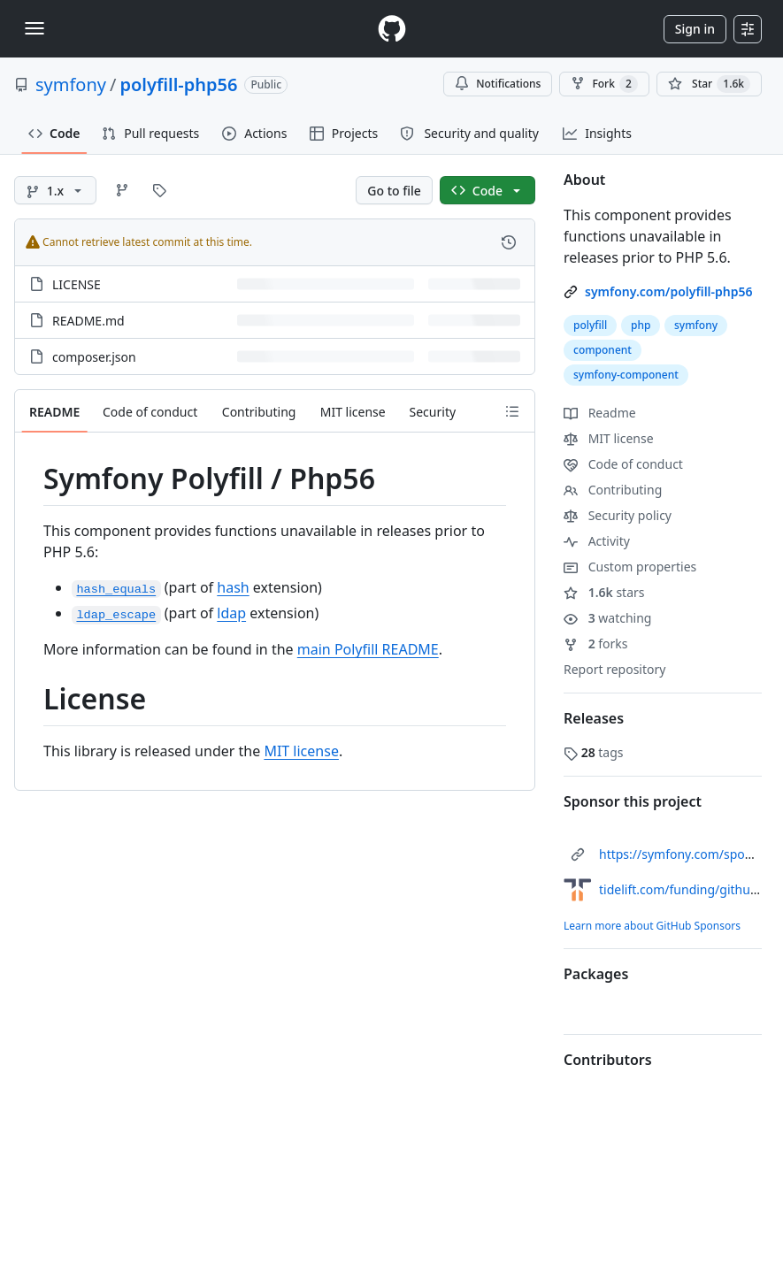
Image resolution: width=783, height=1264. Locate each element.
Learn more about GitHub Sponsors (652, 925)
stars (604, 592)
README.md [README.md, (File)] (88, 320)
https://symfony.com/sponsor (685, 854)
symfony (70, 84)
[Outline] (512, 411)
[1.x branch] (55, 190)
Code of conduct (623, 464)
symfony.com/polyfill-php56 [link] (669, 291)
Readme (600, 412)
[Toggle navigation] (34, 28)
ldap (231, 613)
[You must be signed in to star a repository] (709, 84)
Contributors (608, 1059)
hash (233, 587)
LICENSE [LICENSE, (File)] (76, 284)
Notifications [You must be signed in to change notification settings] (498, 83)
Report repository (614, 669)
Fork (604, 84)
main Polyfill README (368, 649)
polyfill (590, 325)
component (602, 349)
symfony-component (626, 374)
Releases (594, 718)
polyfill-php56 (178, 84)
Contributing (613, 489)
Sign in (695, 28)
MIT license (301, 751)
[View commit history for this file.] (509, 242)
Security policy (618, 515)
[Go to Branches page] (122, 190)
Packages (596, 974)
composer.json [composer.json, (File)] (94, 357)
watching (607, 617)
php (640, 325)
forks (596, 643)
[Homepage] (392, 28)
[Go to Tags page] (159, 190)
